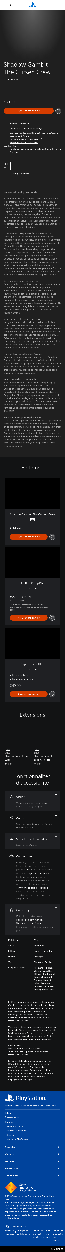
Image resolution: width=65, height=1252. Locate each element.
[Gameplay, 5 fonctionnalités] (32, 919)
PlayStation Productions (16, 1130)
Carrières (9, 1122)
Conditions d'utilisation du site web (38, 1233)
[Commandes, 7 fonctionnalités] (32, 876)
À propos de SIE (12, 1117)
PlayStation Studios (14, 1126)
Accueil (8, 1105)
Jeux (17, 1105)
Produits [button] (32, 1147)
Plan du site (48, 1233)
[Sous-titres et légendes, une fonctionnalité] (32, 841)
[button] (24, 142)
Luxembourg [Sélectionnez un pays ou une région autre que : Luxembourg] (16, 1226)
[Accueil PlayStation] (32, 5)
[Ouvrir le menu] (4, 5)
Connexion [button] (32, 1175)
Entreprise (9, 1134)
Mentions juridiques (9, 1232)
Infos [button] (32, 1113)
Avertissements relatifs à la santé (24, 1048)
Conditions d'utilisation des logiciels (58, 1235)
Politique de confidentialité (23, 1232)
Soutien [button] (32, 1161)
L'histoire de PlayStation (16, 1139)
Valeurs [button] (32, 1154)
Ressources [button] (32, 1168)
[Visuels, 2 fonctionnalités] (32, 801)
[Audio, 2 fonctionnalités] (32, 822)
